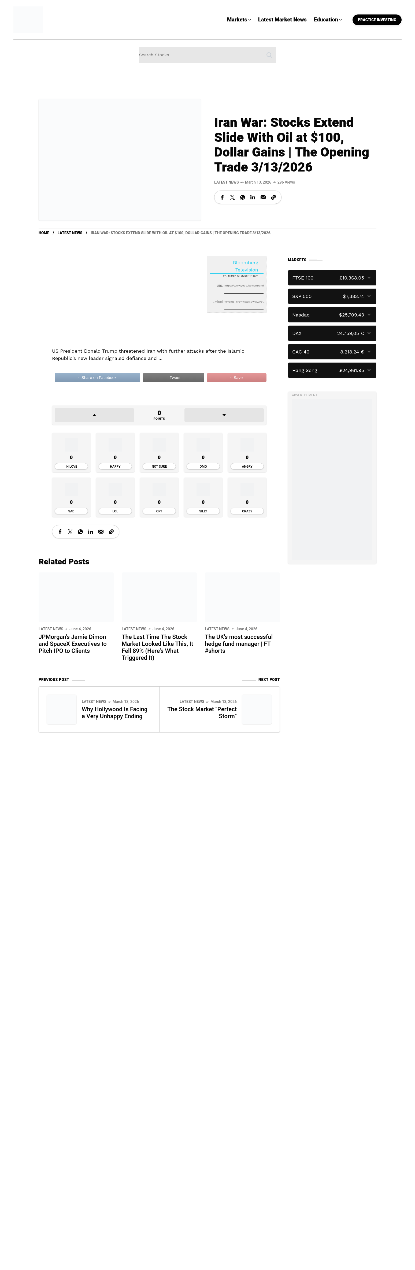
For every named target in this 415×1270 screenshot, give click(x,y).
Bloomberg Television (245, 266)
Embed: (218, 302)
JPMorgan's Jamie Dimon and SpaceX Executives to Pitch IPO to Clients (73, 644)
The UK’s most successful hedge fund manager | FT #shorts (239, 644)
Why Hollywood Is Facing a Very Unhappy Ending (115, 713)
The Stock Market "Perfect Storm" (213, 713)
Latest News (226, 182)
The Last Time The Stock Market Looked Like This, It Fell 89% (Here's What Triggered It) (157, 647)
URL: (220, 286)
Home (44, 233)
